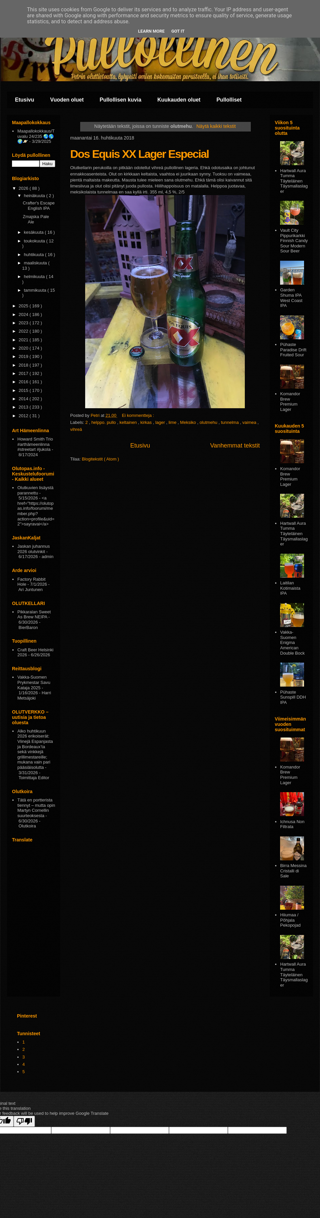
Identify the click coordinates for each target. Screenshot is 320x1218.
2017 (24, 373)
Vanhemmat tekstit (235, 445)
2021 (24, 339)
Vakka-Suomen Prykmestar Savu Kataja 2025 (33, 682)
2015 (24, 390)
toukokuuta (35, 240)
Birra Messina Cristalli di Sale (293, 870)
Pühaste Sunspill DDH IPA (293, 697)
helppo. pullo (104, 422)
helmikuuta (35, 276)
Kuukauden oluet (179, 100)
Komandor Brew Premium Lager (290, 401)
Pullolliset (229, 100)
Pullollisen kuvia (120, 100)
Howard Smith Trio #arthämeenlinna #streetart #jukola (35, 444)
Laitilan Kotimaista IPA (290, 588)
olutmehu (209, 422)
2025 (24, 305)
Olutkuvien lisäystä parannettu (35, 490)
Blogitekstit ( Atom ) (100, 459)
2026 (24, 188)
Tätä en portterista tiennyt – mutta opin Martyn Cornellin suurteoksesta (36, 807)
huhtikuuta (34, 254)
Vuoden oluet (67, 100)
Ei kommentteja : (138, 415)
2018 (24, 365)
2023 (24, 322)
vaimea (250, 422)
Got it (178, 31)
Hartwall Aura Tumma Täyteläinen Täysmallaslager (294, 181)
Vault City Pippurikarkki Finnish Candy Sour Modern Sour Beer (294, 240)
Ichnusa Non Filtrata (292, 824)
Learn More (151, 31)
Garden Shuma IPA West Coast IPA (291, 297)
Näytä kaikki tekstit (216, 126)
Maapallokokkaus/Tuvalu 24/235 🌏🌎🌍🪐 (36, 136)
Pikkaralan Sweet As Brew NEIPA (34, 614)
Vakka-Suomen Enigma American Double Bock (292, 642)
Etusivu (24, 100)
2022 (24, 331)
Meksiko (188, 422)
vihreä (76, 429)
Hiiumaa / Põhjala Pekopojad (290, 920)
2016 (24, 381)
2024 (24, 314)
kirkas (146, 422)
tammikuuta (36, 290)
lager (160, 422)
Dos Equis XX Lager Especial (139, 154)
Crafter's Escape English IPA (39, 205)
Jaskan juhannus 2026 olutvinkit (33, 549)
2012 (24, 415)
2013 (24, 407)
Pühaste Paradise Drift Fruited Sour (293, 349)
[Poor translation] (24, 1121)
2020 (24, 348)
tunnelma (230, 422)
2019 (24, 356)
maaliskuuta (36, 262)
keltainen (128, 422)
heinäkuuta (35, 195)
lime (173, 422)
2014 (24, 398)
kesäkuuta (34, 232)
